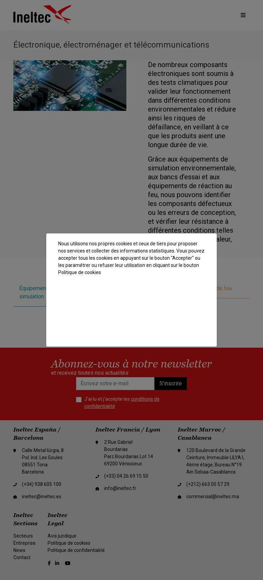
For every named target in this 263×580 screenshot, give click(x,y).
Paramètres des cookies (132, 328)
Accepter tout (130, 292)
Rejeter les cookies (132, 310)
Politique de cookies (79, 272)
